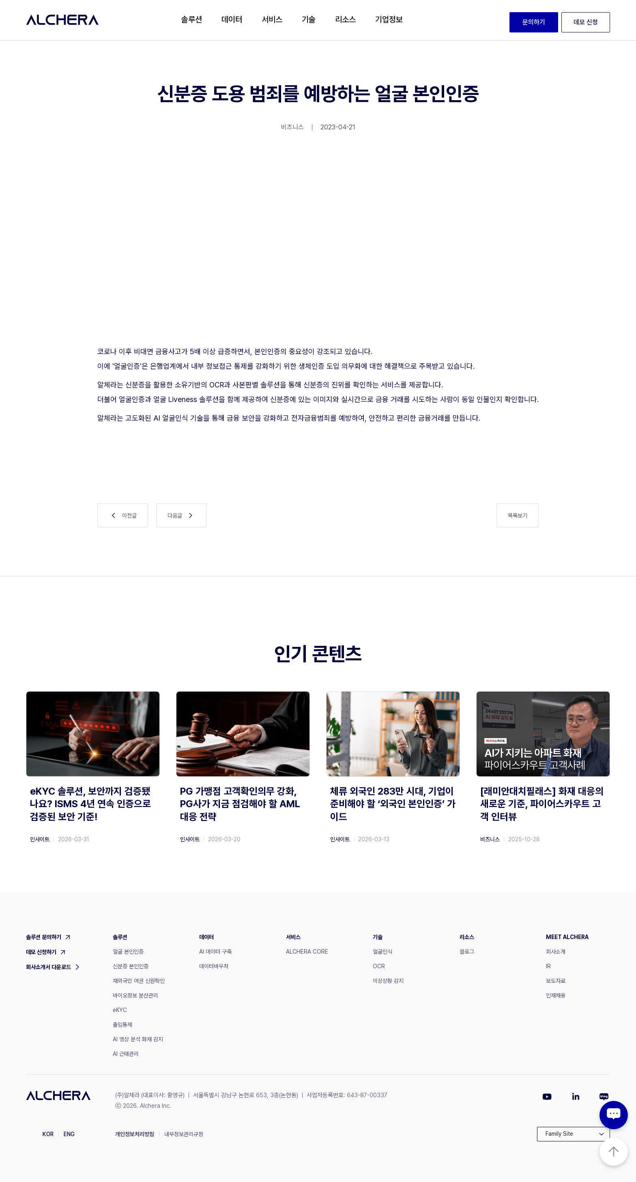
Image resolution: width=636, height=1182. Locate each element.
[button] (192, 20)
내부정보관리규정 (183, 1134)
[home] (62, 20)
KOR (48, 1134)
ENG (69, 1134)
